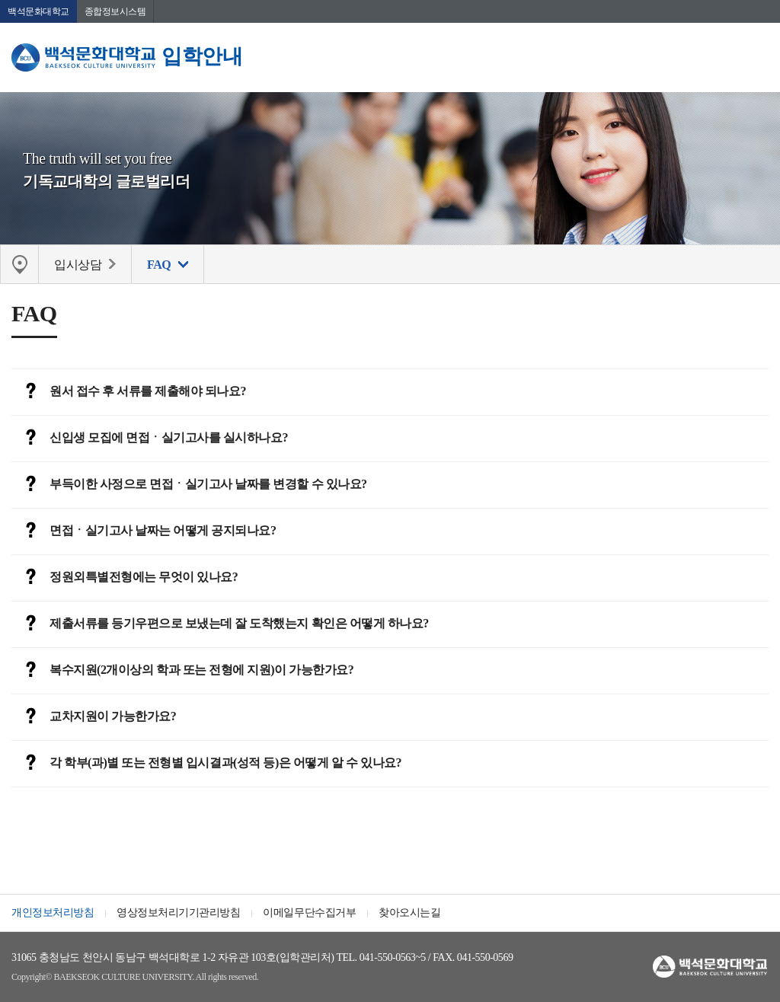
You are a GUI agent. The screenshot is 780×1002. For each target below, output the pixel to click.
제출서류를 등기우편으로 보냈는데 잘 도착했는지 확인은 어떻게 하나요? (220, 624)
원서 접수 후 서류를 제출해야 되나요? (128, 392)
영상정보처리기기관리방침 (178, 912)
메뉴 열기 (757, 57)
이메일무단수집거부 (309, 912)
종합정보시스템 (115, 11)
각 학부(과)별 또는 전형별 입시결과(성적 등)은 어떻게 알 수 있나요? (206, 764)
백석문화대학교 (38, 11)
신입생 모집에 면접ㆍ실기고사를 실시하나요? (149, 439)
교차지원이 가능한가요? (93, 717)
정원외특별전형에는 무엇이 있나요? (124, 578)
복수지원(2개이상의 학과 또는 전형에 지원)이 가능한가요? (182, 671)
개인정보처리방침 (52, 912)
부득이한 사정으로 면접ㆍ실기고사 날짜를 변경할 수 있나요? (189, 485)
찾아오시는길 (409, 912)
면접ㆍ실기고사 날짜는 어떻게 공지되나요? (143, 531)
